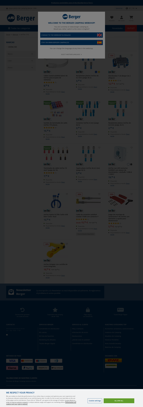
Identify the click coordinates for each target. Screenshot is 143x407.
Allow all (119, 401)
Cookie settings (95, 401)
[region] (71, 398)
